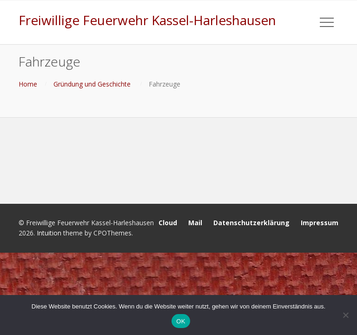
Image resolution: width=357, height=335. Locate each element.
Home (28, 84)
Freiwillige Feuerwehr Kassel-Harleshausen (147, 20)
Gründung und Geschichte (92, 84)
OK (180, 321)
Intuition (49, 232)
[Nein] (345, 315)
